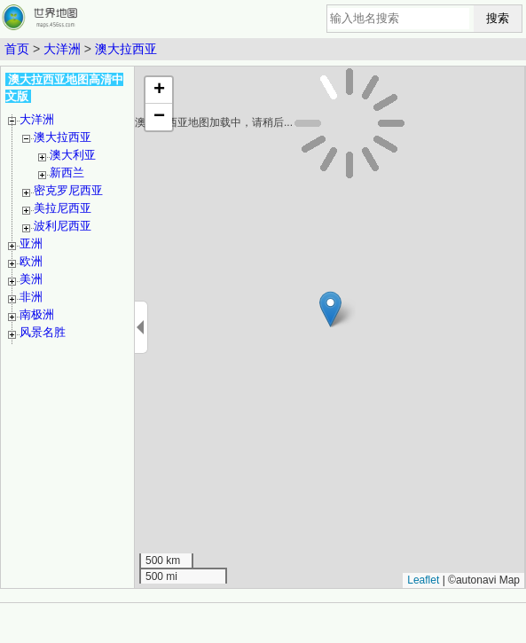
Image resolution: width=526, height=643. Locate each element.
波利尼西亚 (62, 225)
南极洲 (37, 314)
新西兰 (67, 172)
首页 (16, 49)
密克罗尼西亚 (68, 190)
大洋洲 (62, 49)
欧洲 (31, 261)
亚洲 (31, 243)
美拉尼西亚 (62, 208)
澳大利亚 (73, 154)
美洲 (31, 279)
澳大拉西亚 (126, 49)
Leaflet (423, 580)
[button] (330, 309)
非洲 (31, 296)
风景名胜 (43, 332)
